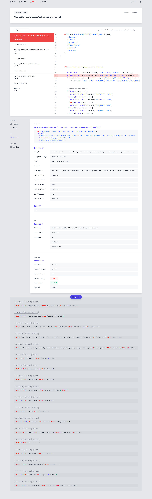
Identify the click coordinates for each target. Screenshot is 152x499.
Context (13, 144)
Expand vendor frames (22, 30)
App (11, 134)
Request (13, 121)
